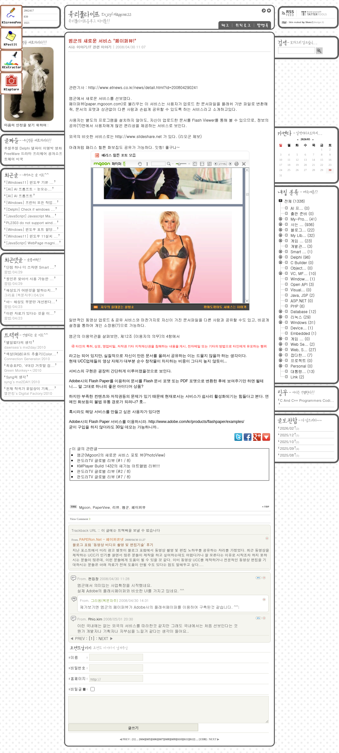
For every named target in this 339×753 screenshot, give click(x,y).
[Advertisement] (168, 63)
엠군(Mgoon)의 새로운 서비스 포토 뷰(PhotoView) (121, 454)
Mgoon (84, 507)
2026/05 (305, 139)
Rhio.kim (95, 619)
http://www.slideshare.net (138, 136)
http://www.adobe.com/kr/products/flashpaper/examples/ (196, 421)
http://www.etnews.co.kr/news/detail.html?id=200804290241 (143, 87)
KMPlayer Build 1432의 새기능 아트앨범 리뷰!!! (118, 465)
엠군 (125, 507)
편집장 (93, 578)
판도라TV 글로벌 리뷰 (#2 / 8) (104, 471)
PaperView (101, 507)
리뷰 (115, 507)
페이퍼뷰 (138, 507)
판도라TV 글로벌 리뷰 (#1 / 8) (104, 460)
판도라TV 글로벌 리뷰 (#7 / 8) (104, 476)
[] (92, 638)
